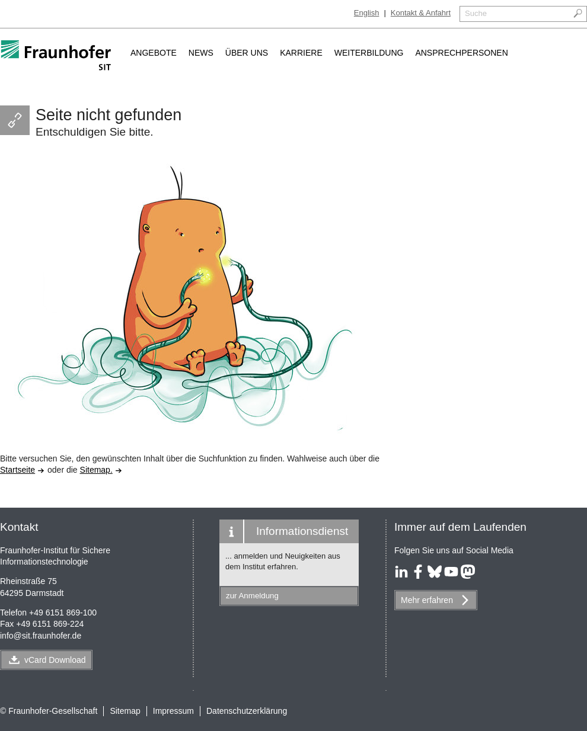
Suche (476, 13)
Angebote (153, 52)
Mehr (427, 600)
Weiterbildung (369, 52)
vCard (55, 660)
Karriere (301, 52)
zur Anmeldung (252, 595)
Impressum (173, 711)
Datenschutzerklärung (246, 711)
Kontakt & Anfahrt (421, 12)
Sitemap (125, 711)
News (201, 52)
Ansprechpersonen (461, 52)
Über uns (246, 52)
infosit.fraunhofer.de (40, 635)
